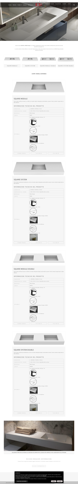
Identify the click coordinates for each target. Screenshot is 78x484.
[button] (74, 5)
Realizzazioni (30, 5)
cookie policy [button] (44, 475)
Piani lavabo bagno (43, 37)
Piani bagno (32, 37)
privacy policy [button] (45, 474)
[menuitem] (46, 6)
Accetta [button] (59, 481)
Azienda (9, 5)
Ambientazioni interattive (49, 4)
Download (64, 4)
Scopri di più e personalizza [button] (21, 481)
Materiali (14, 5)
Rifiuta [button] (54, 481)
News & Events (58, 4)
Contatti (69, 4)
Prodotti (20, 5)
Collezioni (25, 5)
